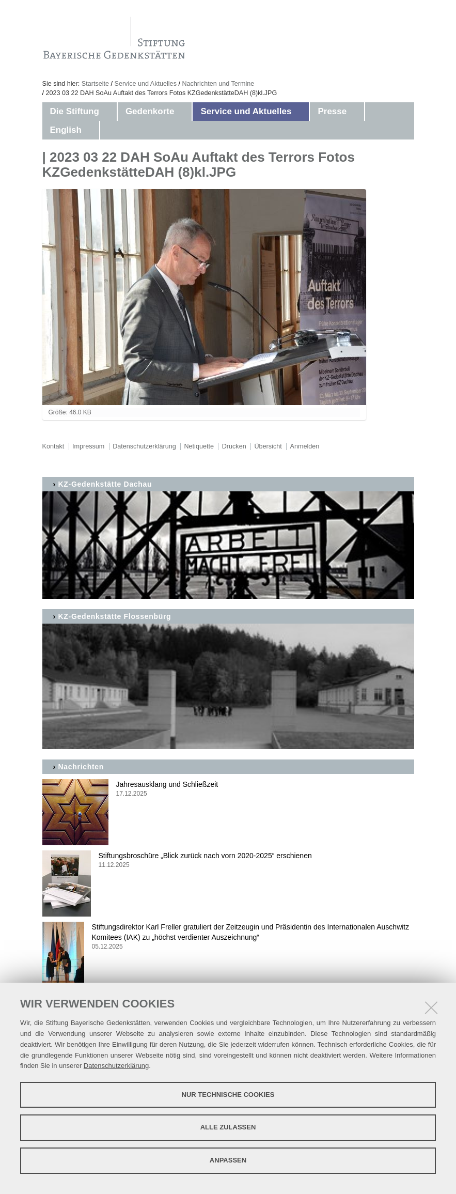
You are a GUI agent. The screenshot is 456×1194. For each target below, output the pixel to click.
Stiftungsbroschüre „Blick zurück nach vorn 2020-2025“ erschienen (228, 860)
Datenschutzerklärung (116, 1065)
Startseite (95, 83)
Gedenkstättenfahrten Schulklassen (270, 177)
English (66, 130)
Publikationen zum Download (257, 234)
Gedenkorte (149, 111)
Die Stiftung (74, 111)
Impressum (222, 302)
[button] (109, 111)
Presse (332, 111)
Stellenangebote (232, 325)
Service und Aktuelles (146, 83)
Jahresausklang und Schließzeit (228, 789)
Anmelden (305, 446)
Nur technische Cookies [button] (228, 1094)
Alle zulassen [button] (228, 1127)
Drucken (234, 446)
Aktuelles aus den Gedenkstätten (265, 154)
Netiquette (199, 446)
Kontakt (215, 257)
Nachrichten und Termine (218, 83)
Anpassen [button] (228, 1160)
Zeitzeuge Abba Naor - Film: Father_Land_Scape (254, 206)
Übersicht (267, 446)
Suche (212, 279)
